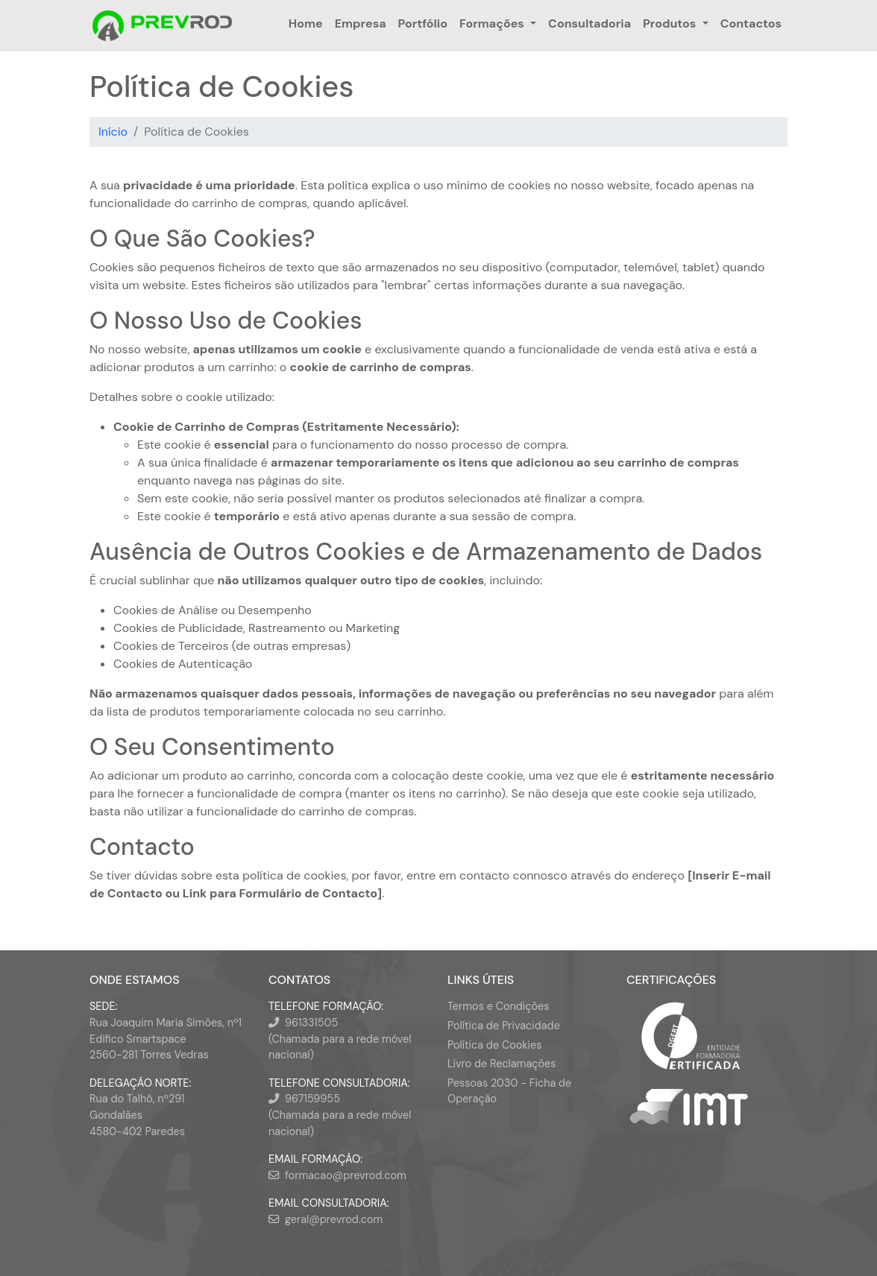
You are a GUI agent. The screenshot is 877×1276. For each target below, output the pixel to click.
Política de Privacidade (503, 1025)
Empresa (360, 23)
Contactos (751, 23)
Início (113, 131)
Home (306, 23)
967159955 (312, 1098)
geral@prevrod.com (334, 1219)
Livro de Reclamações (501, 1063)
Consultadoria (589, 23)
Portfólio (422, 23)
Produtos (669, 23)
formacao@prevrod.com (345, 1175)
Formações (491, 23)
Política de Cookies (494, 1045)
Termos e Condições (498, 1006)
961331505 (311, 1022)
